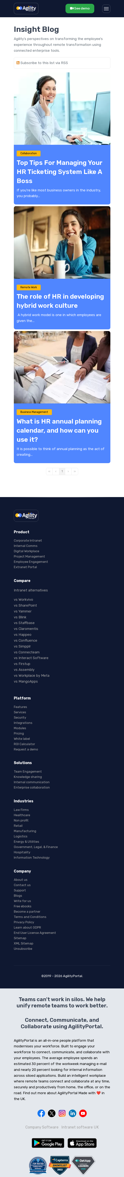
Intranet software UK (80, 1127)
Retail (18, 826)
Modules (20, 728)
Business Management (34, 412)
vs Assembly (24, 670)
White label (22, 739)
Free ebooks (22, 906)
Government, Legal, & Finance (36, 847)
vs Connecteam (27, 652)
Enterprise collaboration (32, 787)
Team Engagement (28, 771)
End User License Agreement (35, 933)
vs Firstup (22, 664)
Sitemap (20, 938)
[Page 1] (62, 471)
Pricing (19, 733)
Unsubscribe (23, 949)
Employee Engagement (31, 562)
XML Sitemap (23, 943)
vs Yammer (23, 611)
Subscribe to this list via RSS (44, 63)
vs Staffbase (24, 623)
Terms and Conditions (30, 917)
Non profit (21, 820)
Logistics (20, 836)
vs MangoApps (26, 681)
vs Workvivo (23, 600)
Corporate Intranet (28, 540)
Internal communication (32, 782)
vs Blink (20, 617)
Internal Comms (25, 546)
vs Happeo (22, 635)
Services (20, 712)
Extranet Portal (25, 567)
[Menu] (106, 9)
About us (20, 880)
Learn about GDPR (27, 927)
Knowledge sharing (28, 777)
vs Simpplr (22, 646)
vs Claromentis (26, 629)
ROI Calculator (24, 744)
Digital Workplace (26, 551)
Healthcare (22, 815)
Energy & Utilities (26, 841)
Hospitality (22, 852)
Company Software (41, 1127)
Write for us (22, 901)
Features (20, 707)
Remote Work (28, 287)
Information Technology (32, 857)
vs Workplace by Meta (31, 675)
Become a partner (27, 911)
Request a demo (26, 749)
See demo (80, 8)
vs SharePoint (25, 605)
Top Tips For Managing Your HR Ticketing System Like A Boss (59, 172)
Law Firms (21, 810)
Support (20, 890)
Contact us (22, 885)
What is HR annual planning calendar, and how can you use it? (59, 430)
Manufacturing (25, 831)
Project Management (29, 556)
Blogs (18, 895)
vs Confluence (25, 640)
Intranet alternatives (31, 590)
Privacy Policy (24, 922)
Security (20, 717)
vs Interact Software (31, 658)
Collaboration (28, 153)
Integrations (23, 723)
